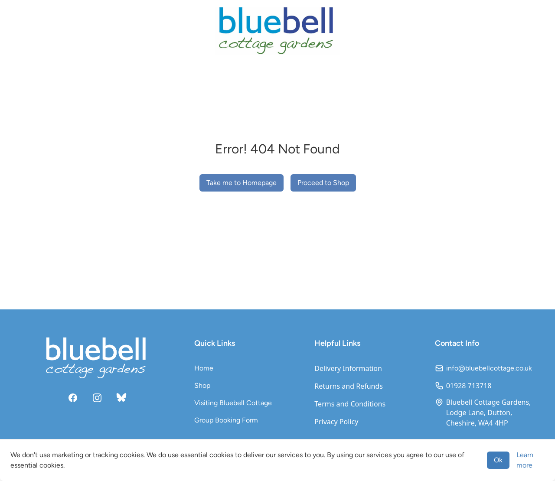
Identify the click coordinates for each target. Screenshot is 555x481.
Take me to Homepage (241, 183)
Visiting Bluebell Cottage (233, 403)
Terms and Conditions (349, 404)
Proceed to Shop (323, 183)
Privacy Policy (336, 421)
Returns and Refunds (348, 386)
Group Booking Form (226, 420)
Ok (498, 460)
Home (203, 368)
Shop (202, 385)
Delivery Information (348, 368)
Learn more (524, 460)
